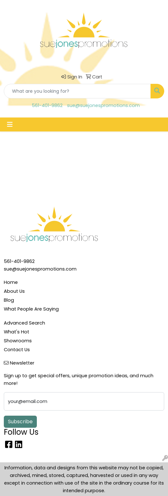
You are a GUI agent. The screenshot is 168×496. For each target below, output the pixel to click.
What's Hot (16, 332)
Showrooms (18, 341)
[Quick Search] (77, 91)
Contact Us (17, 349)
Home (11, 282)
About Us (14, 291)
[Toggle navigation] (10, 124)
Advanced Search (24, 323)
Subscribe (20, 421)
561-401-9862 (47, 105)
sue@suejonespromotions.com (103, 105)
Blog (9, 300)
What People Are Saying (31, 309)
